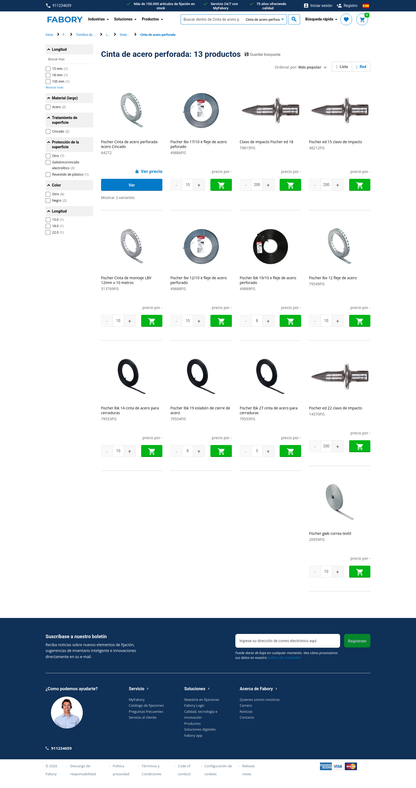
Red (361, 67)
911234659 (58, 6)
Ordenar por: (298, 67)
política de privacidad (284, 662)
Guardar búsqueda (262, 54)
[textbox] (211, 19)
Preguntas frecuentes (146, 716)
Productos (192, 728)
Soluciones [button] (123, 19)
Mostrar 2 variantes (118, 197)
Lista (342, 67)
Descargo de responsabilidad (83, 774)
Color (56, 185)
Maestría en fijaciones (201, 704)
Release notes (248, 774)
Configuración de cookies (218, 774)
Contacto (247, 722)
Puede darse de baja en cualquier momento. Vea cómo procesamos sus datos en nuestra (286, 660)
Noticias (246, 716)
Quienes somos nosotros (260, 704)
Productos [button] (150, 19)
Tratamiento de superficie (64, 120)
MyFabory (137, 704)
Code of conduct (184, 774)
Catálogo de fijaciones (146, 710)
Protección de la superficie (65, 144)
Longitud (59, 49)
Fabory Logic (194, 710)
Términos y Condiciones (151, 774)
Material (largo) (65, 98)
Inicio (49, 35)
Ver (132, 185)
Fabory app (193, 740)
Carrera (246, 710)
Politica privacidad (121, 774)
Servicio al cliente (142, 722)
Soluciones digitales (200, 734)
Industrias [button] (96, 19)
